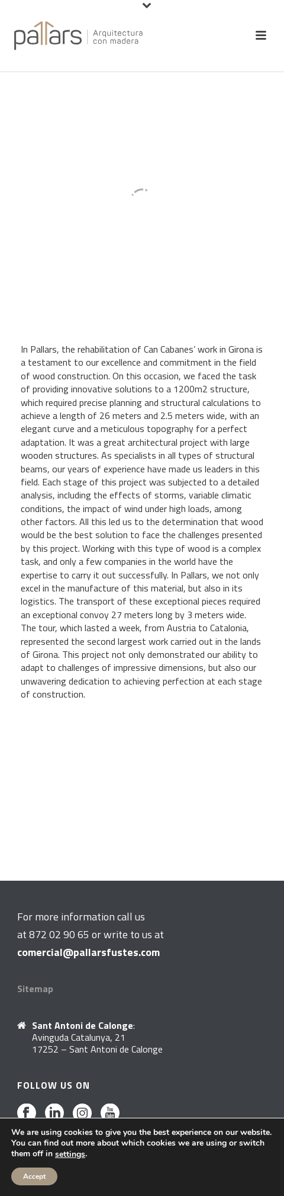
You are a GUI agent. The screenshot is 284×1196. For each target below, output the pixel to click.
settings (70, 1154)
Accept (34, 1176)
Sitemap (35, 988)
